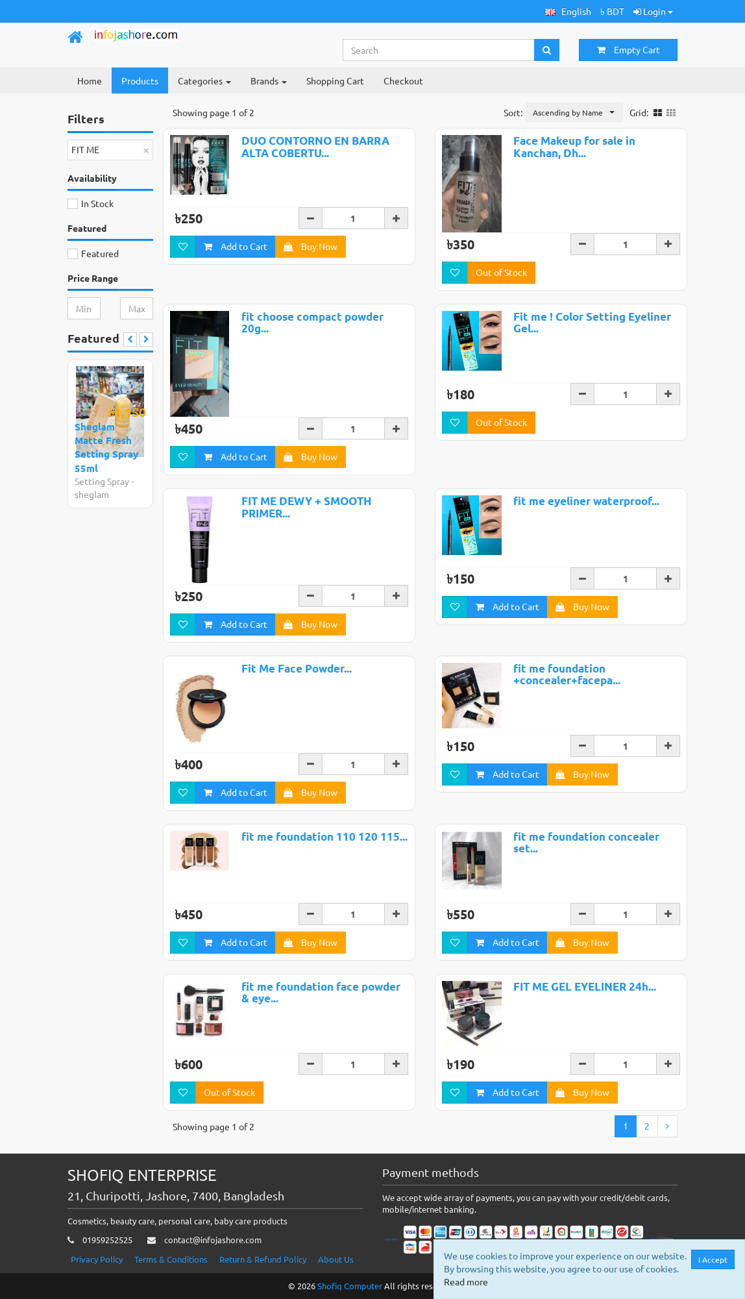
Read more (466, 1281)
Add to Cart (235, 246)
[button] (568, 11)
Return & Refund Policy (262, 1259)
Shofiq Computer (349, 1285)
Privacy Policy (97, 1259)
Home (89, 80)
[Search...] (439, 50)
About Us (336, 1259)
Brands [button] (268, 80)
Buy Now (310, 246)
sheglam (92, 494)
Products (139, 80)
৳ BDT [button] (612, 11)
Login (653, 11)
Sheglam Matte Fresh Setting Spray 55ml (106, 447)
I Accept (712, 1259)
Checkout (403, 80)
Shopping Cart (335, 80)
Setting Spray (102, 481)
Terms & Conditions (171, 1259)
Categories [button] (204, 80)
